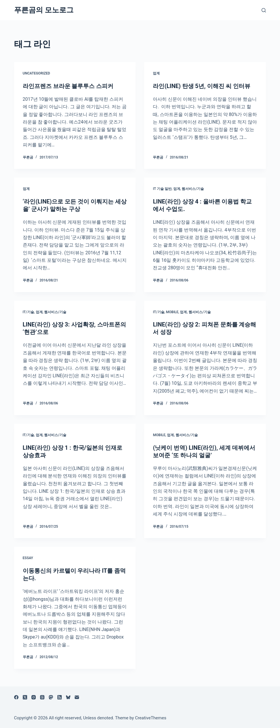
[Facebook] (16, 697)
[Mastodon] (51, 697)
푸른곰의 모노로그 (44, 10)
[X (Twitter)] (25, 697)
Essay (28, 558)
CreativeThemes (150, 717)
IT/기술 (28, 312)
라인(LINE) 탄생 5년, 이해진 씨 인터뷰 (201, 86)
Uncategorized (36, 73)
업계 (156, 73)
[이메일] (77, 697)
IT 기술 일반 (162, 189)
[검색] (264, 10)
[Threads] (42, 697)
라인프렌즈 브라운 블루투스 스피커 (69, 86)
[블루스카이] (68, 697)
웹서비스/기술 (193, 189)
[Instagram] (33, 697)
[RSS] (59, 697)
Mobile (172, 312)
